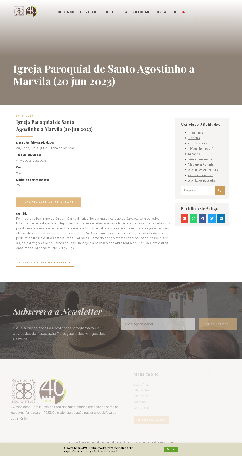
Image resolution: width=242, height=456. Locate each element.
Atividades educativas (203, 189)
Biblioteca (117, 12)
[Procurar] (220, 210)
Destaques (195, 152)
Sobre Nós (64, 12)
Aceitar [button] (171, 449)
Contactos (165, 12)
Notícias (141, 12)
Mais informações (109, 451)
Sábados (194, 174)
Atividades (90, 12)
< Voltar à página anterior (45, 262)
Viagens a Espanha (201, 184)
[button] (212, 13)
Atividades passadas (202, 200)
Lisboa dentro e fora (202, 168)
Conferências (198, 163)
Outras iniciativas (200, 195)
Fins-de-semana (200, 179)
